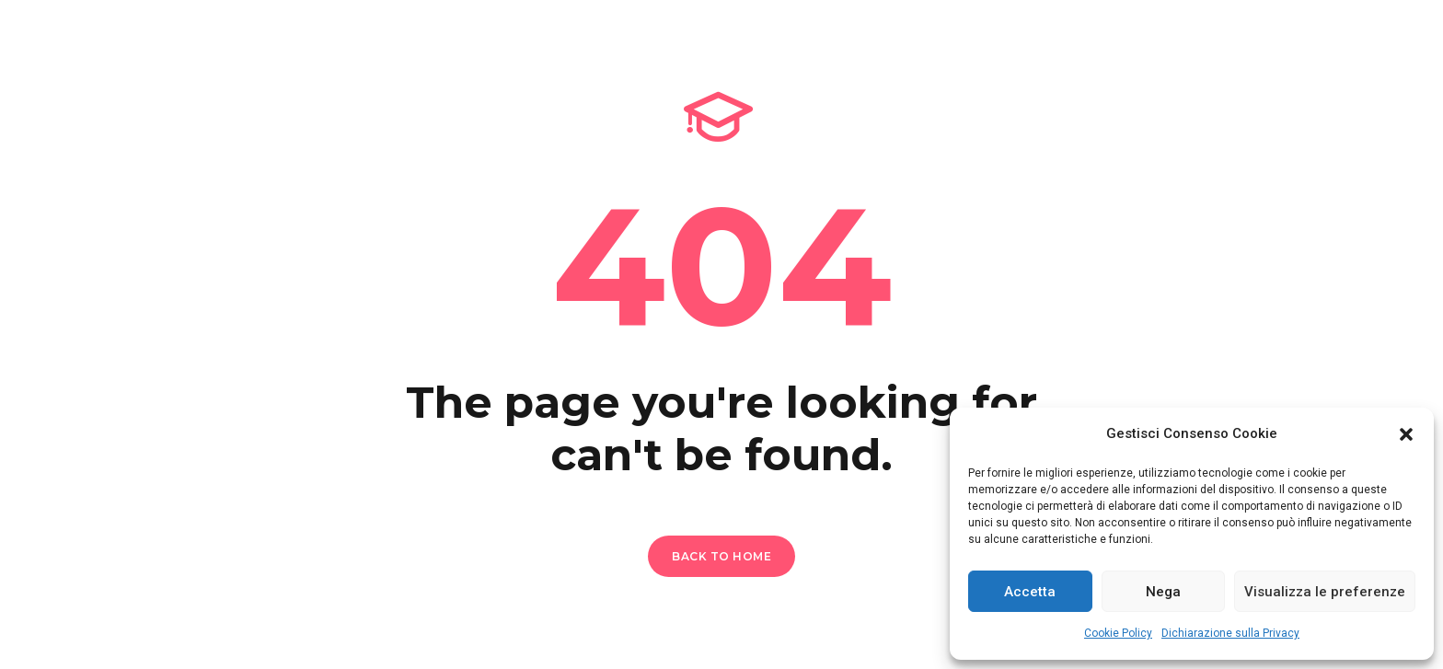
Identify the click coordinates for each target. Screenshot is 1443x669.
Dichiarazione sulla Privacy (1230, 633)
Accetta (1030, 591)
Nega (1163, 591)
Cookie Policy (1118, 633)
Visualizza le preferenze (1324, 591)
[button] (1406, 434)
